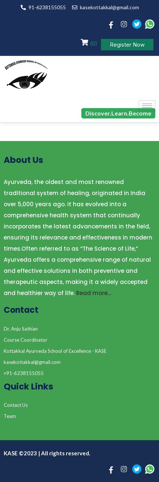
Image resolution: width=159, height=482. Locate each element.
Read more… (93, 293)
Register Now (127, 44)
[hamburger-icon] (147, 105)
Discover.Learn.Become (118, 113)
